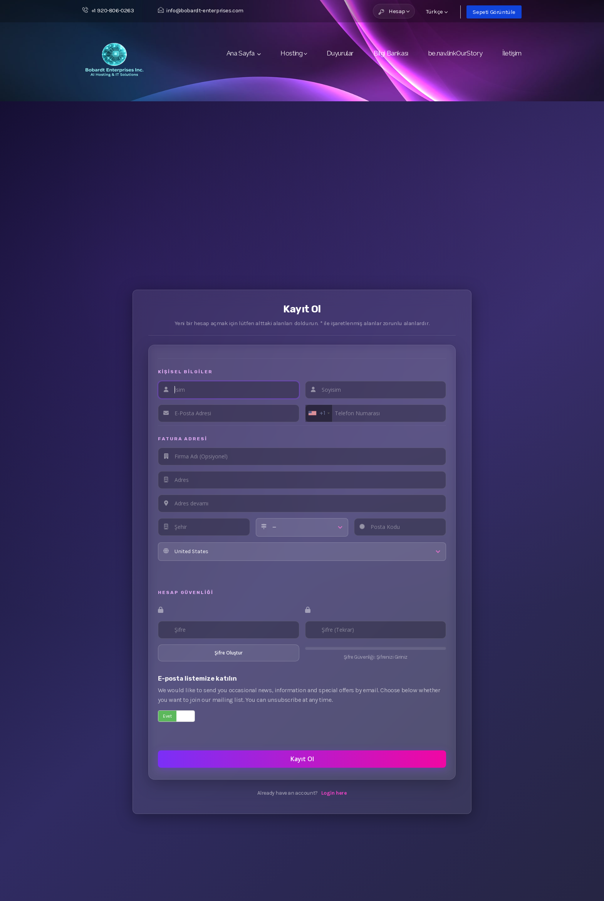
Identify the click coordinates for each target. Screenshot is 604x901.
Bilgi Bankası (391, 53)
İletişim (512, 53)
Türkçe (437, 11)
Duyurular (340, 53)
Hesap (394, 11)
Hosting (293, 53)
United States (191, 551)
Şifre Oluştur (229, 652)
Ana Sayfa (243, 53)
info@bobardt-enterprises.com (200, 10)
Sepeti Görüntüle (494, 11)
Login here (334, 793)
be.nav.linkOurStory (455, 53)
